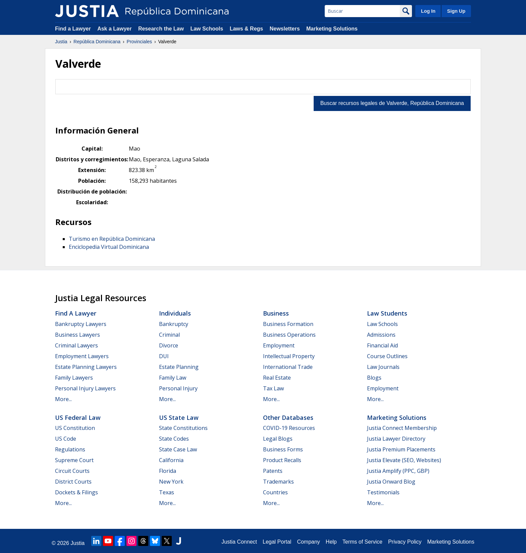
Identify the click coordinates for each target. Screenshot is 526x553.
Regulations (70, 449)
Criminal (169, 334)
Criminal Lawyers (76, 345)
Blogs (374, 377)
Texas (166, 492)
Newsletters (285, 29)
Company (308, 542)
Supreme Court (74, 460)
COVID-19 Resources (289, 428)
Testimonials (383, 492)
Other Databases (288, 417)
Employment (279, 345)
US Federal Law (78, 417)
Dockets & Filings (76, 492)
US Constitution (75, 428)
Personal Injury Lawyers (85, 388)
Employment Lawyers (82, 356)
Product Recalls (282, 460)
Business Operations (289, 334)
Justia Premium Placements (401, 449)
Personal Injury (178, 388)
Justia (61, 41)
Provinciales (139, 41)
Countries (275, 492)
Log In (428, 11)
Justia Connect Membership (402, 428)
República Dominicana (96, 41)
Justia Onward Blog (391, 481)
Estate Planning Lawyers (86, 367)
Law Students (387, 313)
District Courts (73, 481)
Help (331, 542)
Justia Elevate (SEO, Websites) (404, 460)
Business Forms (283, 449)
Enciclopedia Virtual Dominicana (109, 247)
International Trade (288, 367)
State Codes (174, 438)
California (171, 460)
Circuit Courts (72, 471)
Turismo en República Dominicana (112, 238)
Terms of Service (362, 542)
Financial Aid (382, 345)
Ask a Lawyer (115, 29)
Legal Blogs (278, 438)
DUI (164, 356)
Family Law (172, 377)
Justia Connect (239, 542)
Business (276, 313)
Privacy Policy (405, 542)
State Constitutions (183, 428)
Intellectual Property (289, 356)
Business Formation (288, 324)
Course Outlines (387, 356)
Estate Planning (179, 367)
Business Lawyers (77, 334)
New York (171, 481)
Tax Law (273, 388)
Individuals (175, 313)
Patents (272, 471)
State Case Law (178, 449)
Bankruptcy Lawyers (80, 324)
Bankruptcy (173, 324)
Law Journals (383, 367)
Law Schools (206, 29)
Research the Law (161, 29)
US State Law (179, 417)
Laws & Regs (246, 29)
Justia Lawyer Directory (396, 438)
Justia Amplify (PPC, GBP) (398, 471)
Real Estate (277, 377)
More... (63, 399)
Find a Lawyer (73, 29)
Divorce (168, 345)
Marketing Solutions (332, 29)
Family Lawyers (74, 377)
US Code (65, 438)
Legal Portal (277, 542)
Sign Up (456, 11)
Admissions (381, 334)
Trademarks (278, 481)
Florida (167, 471)
